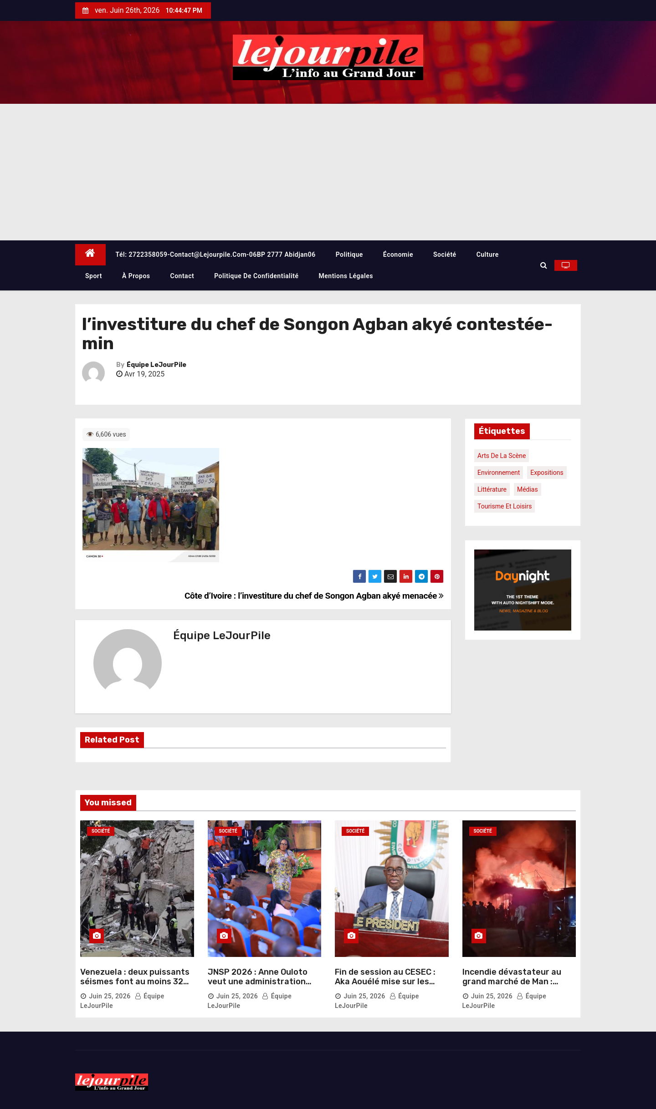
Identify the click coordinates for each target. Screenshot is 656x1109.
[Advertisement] (328, 172)
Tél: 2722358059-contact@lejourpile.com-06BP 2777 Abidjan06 (216, 254)
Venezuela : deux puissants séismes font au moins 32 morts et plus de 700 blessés (135, 987)
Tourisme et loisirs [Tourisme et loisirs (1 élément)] (504, 506)
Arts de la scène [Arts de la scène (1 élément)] (501, 455)
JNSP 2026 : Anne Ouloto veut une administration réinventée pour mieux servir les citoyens (258, 987)
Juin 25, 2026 (109, 996)
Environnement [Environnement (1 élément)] (498, 472)
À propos (136, 276)
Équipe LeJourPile (156, 365)
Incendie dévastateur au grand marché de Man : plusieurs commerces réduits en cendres (511, 987)
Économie (398, 254)
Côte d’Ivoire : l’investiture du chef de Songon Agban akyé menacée (314, 595)
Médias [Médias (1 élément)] (527, 489)
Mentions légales (346, 276)
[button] (543, 265)
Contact (182, 276)
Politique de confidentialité (256, 276)
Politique (349, 254)
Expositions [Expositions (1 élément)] (546, 472)
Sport (93, 276)
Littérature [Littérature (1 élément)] (492, 489)
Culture (488, 254)
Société (444, 254)
